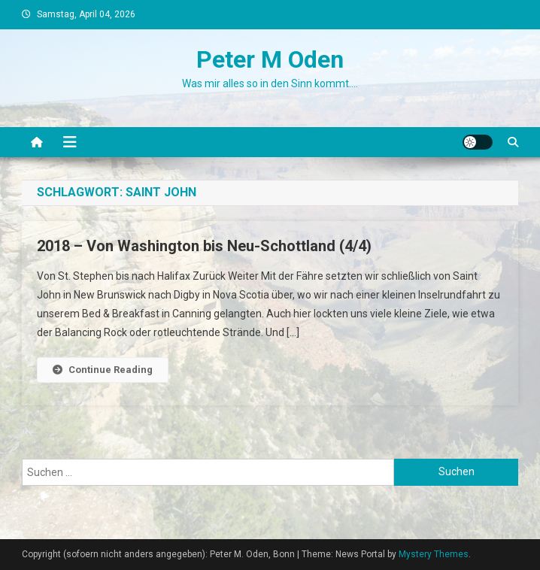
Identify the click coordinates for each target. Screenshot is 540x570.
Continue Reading (103, 369)
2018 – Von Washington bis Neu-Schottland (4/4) (204, 246)
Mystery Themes (434, 554)
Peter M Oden (270, 59)
